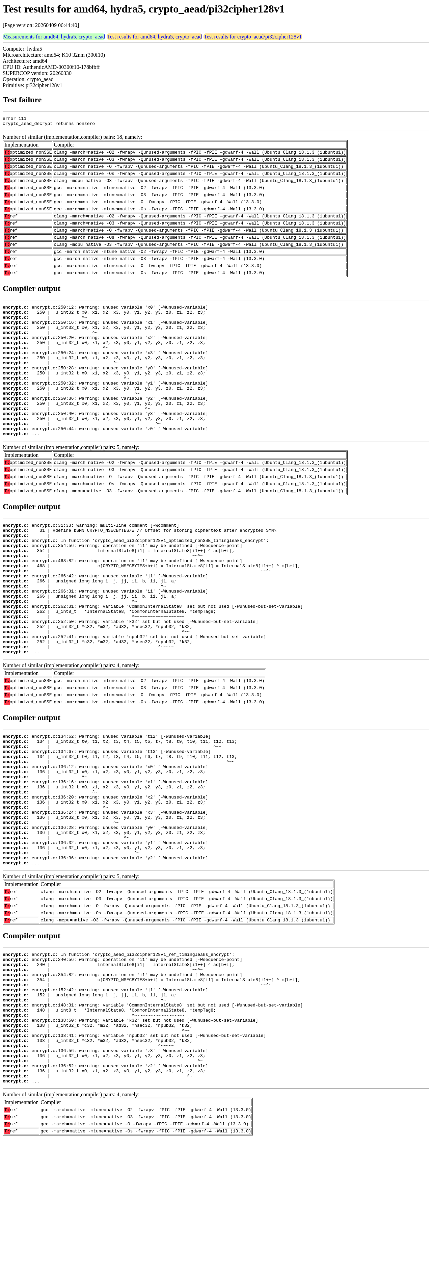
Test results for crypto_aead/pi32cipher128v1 (253, 37)
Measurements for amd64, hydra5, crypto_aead (54, 37)
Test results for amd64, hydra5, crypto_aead (154, 37)
